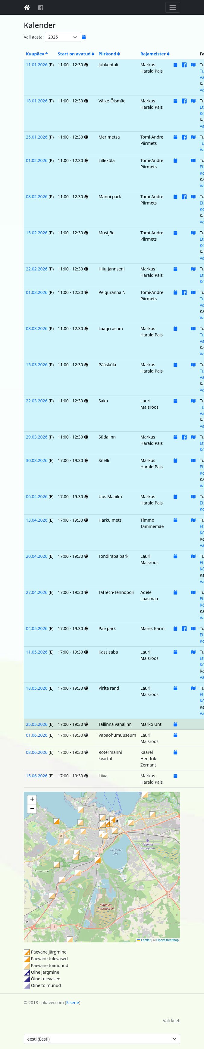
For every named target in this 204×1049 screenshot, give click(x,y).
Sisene (72, 1002)
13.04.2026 (37, 520)
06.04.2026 (37, 496)
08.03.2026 (37, 328)
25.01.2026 (37, 137)
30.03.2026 (37, 460)
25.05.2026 (37, 724)
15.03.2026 (37, 364)
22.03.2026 (37, 401)
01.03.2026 (37, 292)
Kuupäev (37, 54)
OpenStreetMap (167, 940)
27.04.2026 (37, 592)
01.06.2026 (37, 735)
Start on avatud (76, 54)
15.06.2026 (37, 776)
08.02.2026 (37, 196)
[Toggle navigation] (172, 7)
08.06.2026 (37, 752)
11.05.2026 (37, 652)
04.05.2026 (37, 628)
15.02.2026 (37, 233)
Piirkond (109, 54)
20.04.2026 (37, 556)
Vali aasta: (34, 37)
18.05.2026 (37, 688)
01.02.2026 (37, 160)
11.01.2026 (37, 64)
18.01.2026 (37, 101)
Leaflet (144, 940)
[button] (115, 831)
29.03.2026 (37, 437)
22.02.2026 (37, 269)
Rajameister (154, 54)
